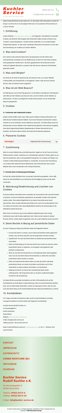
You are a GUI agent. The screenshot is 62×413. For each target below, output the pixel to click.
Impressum (9, 348)
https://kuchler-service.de (23, 36)
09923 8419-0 (48, 10)
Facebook (8, 369)
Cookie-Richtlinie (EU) (16, 359)
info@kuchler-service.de (44, 14)
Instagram (9, 364)
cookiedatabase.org (32, 327)
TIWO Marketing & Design (34, 410)
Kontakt (8, 343)
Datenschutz (11, 353)
